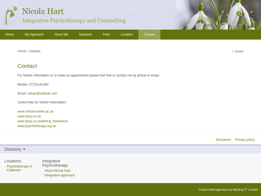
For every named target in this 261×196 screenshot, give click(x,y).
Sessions (85, 34)
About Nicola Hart (57, 171)
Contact (149, 34)
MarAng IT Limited (245, 189)
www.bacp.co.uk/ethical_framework (42, 121)
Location (127, 34)
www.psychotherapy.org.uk (36, 126)
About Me (61, 34)
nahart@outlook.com (42, 93)
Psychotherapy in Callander (19, 168)
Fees (106, 34)
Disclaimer (223, 140)
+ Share (238, 51)
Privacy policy (245, 140)
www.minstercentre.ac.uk (35, 111)
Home (22, 51)
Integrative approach (59, 175)
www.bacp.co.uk (29, 116)
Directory (13, 149)
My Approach (34, 34)
